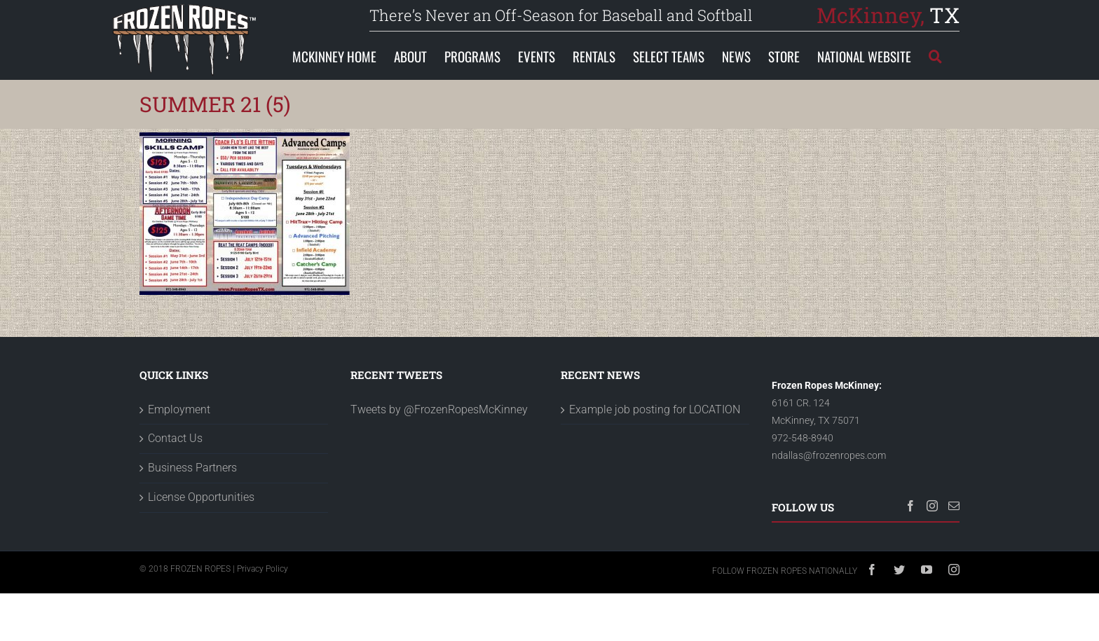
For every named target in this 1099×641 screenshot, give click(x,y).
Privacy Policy (262, 569)
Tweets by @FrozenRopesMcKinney (439, 409)
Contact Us (175, 438)
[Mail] (954, 505)
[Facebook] (910, 505)
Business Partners (192, 467)
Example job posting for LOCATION (654, 409)
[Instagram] (932, 505)
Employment (179, 409)
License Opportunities (201, 497)
